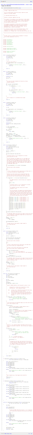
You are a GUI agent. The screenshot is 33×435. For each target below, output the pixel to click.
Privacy (8, 433)
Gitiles (5, 433)
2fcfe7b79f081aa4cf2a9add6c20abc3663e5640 (15, 4)
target (31, 4)
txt (29, 433)
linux (5, 4)
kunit (2, 4)
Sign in (31, 1)
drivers (27, 4)
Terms (11, 433)
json (31, 433)
